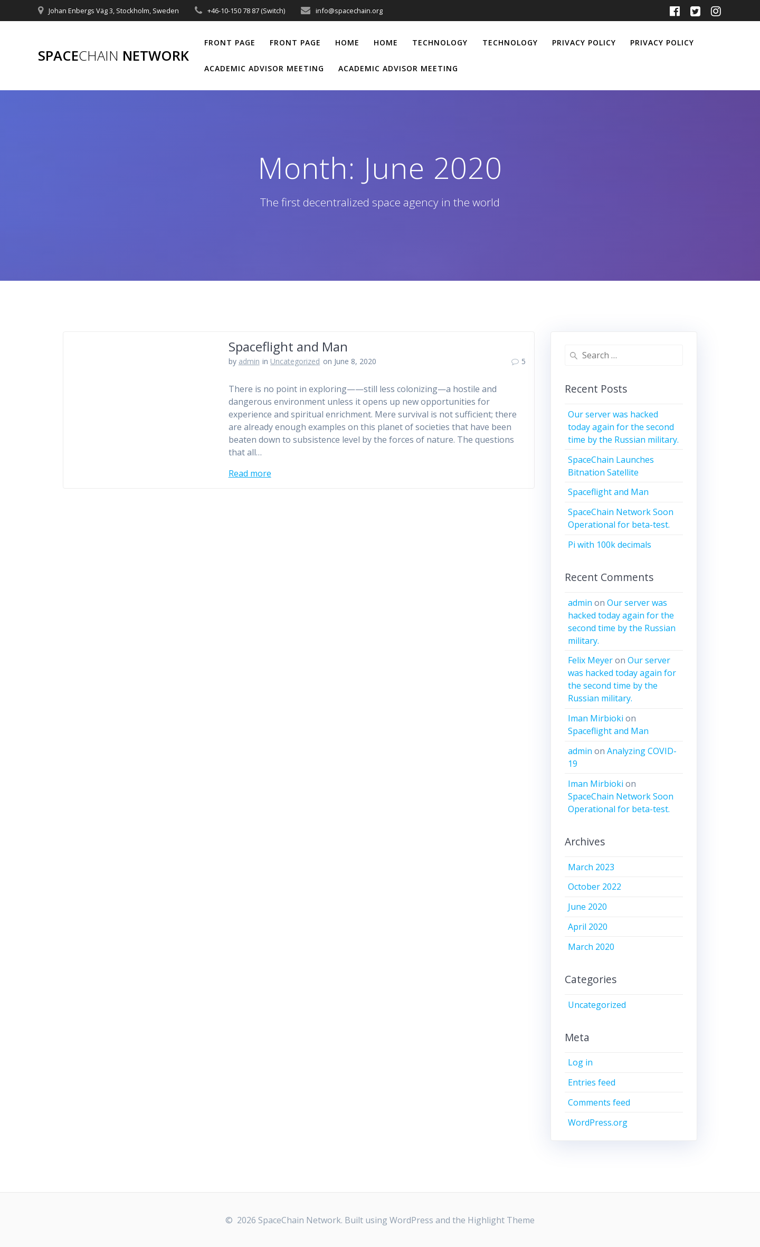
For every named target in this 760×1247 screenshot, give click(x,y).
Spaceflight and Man (288, 346)
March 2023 (591, 867)
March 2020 (591, 947)
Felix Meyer (590, 660)
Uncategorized (295, 361)
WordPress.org (598, 1122)
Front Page (229, 42)
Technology (440, 42)
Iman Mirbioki (595, 718)
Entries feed (591, 1082)
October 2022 (594, 886)
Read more (250, 473)
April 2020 (587, 926)
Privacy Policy (584, 42)
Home (347, 42)
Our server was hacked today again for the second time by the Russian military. (623, 426)
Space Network (113, 56)
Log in (580, 1062)
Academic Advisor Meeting (264, 68)
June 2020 (587, 906)
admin (249, 361)
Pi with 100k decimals (609, 544)
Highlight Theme (501, 1220)
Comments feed (599, 1102)
